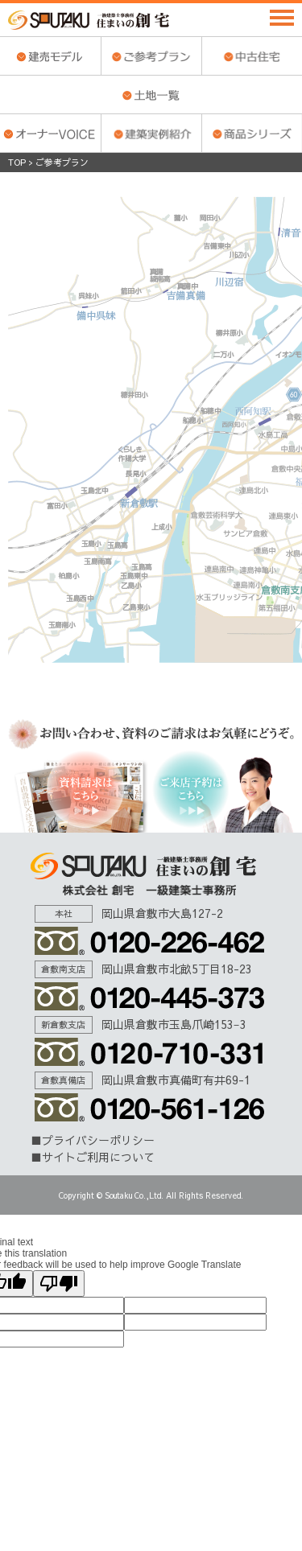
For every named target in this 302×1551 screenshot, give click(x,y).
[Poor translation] (59, 1283)
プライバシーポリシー (98, 1140)
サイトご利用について (98, 1157)
